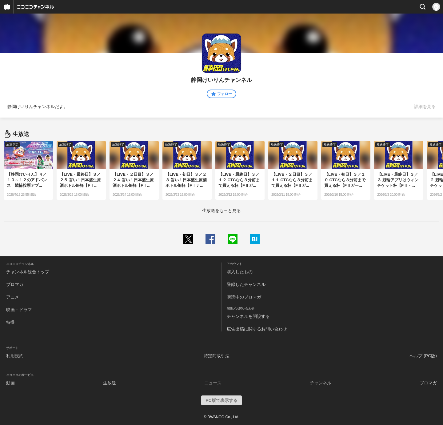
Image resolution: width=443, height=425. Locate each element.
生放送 (109, 382)
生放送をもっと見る (221, 210)
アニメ (12, 297)
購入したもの (240, 271)
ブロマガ (14, 284)
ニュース (213, 382)
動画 (10, 382)
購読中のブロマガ (244, 297)
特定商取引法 (216, 355)
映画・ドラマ (19, 309)
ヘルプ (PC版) (423, 355)
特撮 (10, 322)
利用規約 (14, 355)
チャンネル (320, 382)
